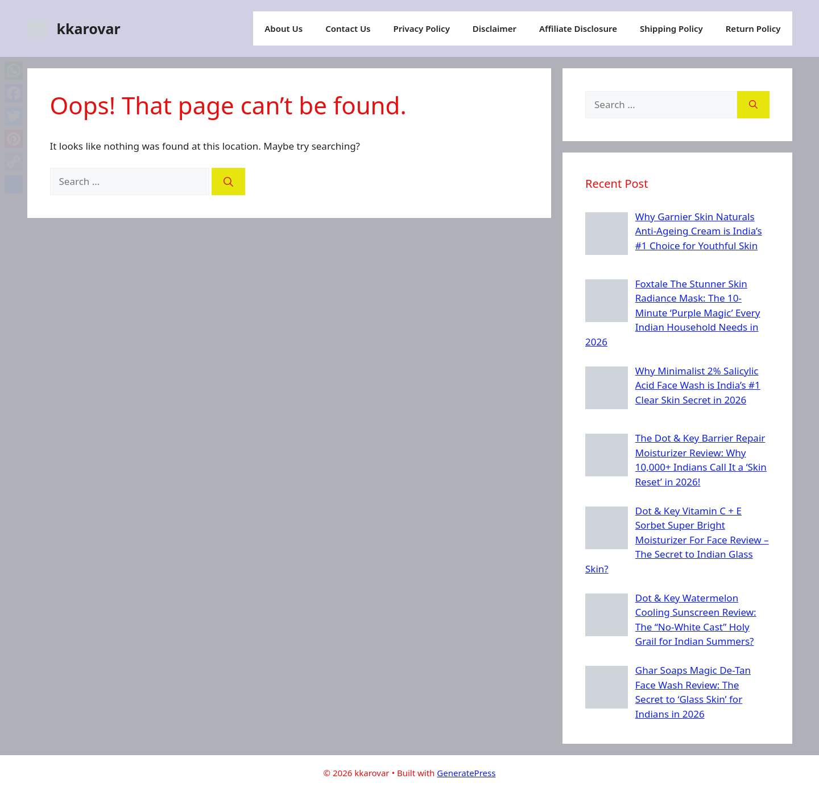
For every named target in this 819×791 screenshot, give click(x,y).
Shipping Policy (671, 28)
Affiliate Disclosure (578, 28)
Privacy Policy (422, 28)
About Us (283, 28)
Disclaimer (494, 28)
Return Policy (753, 28)
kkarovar (89, 28)
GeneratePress (466, 772)
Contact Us (347, 28)
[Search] (228, 181)
